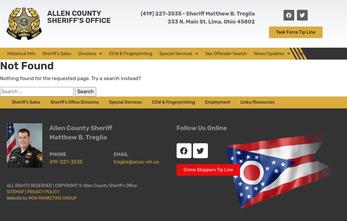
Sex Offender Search (226, 53)
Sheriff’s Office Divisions (74, 102)
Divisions (90, 54)
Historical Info (21, 53)
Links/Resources (257, 102)
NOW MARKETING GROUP (53, 198)
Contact (308, 54)
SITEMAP (15, 191)
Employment (217, 102)
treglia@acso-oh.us (136, 162)
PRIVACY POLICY (44, 191)
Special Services (178, 54)
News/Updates (272, 54)
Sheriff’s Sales (56, 53)
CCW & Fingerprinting (130, 53)
